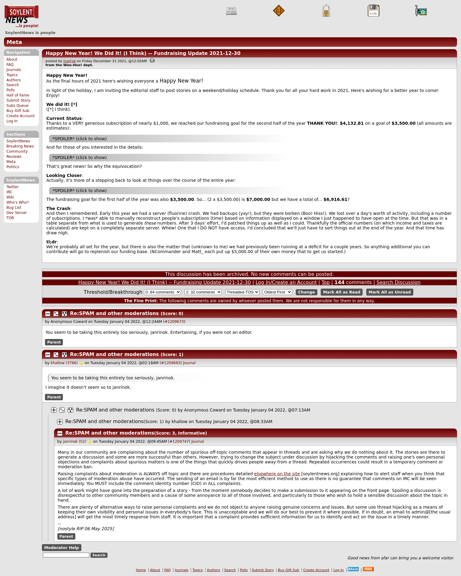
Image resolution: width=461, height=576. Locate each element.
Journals (13, 70)
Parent (54, 342)
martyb (69, 61)
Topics (12, 75)
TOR (10, 218)
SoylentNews (21, 17)
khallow (179, 421)
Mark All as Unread (390, 292)
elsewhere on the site (277, 473)
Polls (10, 90)
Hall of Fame (17, 95)
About (11, 59)
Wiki (10, 197)
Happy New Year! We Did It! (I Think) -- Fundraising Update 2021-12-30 (143, 53)
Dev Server (16, 213)
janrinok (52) (74, 441)
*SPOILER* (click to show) (80, 138)
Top (326, 282)
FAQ (9, 65)
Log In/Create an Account (286, 282)
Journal (189, 363)
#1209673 (174, 322)
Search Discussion (399, 282)
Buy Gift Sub (17, 111)
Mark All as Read (341, 292)
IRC (9, 192)
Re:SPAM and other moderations (114, 313)
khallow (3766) (64, 363)
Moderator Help (61, 547)
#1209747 (179, 441)
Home (141, 570)
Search (12, 85)
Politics (12, 167)
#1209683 (170, 363)
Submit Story (18, 100)
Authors (13, 80)
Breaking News (20, 146)
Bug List (13, 207)
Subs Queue (17, 105)
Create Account (20, 116)
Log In (12, 121)
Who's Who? (17, 202)
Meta (14, 42)
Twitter (12, 187)
